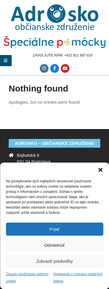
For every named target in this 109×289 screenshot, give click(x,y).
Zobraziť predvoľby (54, 261)
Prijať (54, 229)
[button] (100, 170)
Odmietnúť (54, 245)
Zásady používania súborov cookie (27, 277)
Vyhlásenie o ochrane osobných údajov (78, 277)
